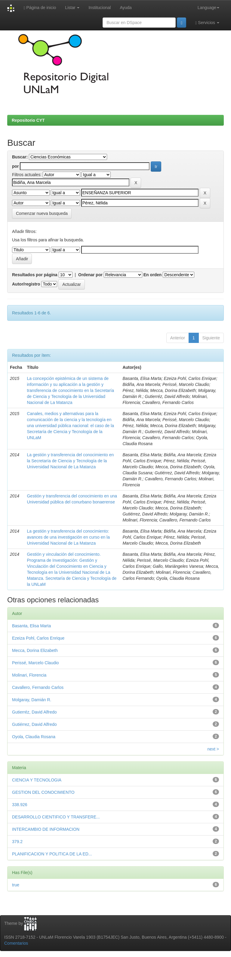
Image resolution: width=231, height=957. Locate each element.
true (15, 884)
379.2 (17, 841)
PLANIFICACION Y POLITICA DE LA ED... (52, 854)
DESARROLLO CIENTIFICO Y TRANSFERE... (56, 817)
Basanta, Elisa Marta (31, 625)
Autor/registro (26, 284)
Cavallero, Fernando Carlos (37, 687)
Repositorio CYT (28, 120)
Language (208, 7)
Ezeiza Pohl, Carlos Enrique (38, 638)
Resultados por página (34, 274)
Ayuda (125, 7)
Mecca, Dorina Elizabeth (35, 650)
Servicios (207, 22)
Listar (72, 7)
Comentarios (16, 943)
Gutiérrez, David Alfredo (34, 724)
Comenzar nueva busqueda (42, 213)
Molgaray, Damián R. (31, 699)
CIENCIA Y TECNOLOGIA (36, 780)
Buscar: (20, 156)
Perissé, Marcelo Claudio (35, 662)
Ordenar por (90, 274)
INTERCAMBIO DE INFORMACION (45, 829)
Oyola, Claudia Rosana (33, 736)
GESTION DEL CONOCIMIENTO (43, 792)
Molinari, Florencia (29, 675)
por (15, 166)
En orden (152, 274)
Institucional (99, 7)
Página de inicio (39, 7)
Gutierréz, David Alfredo (34, 712)
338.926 (19, 804)
